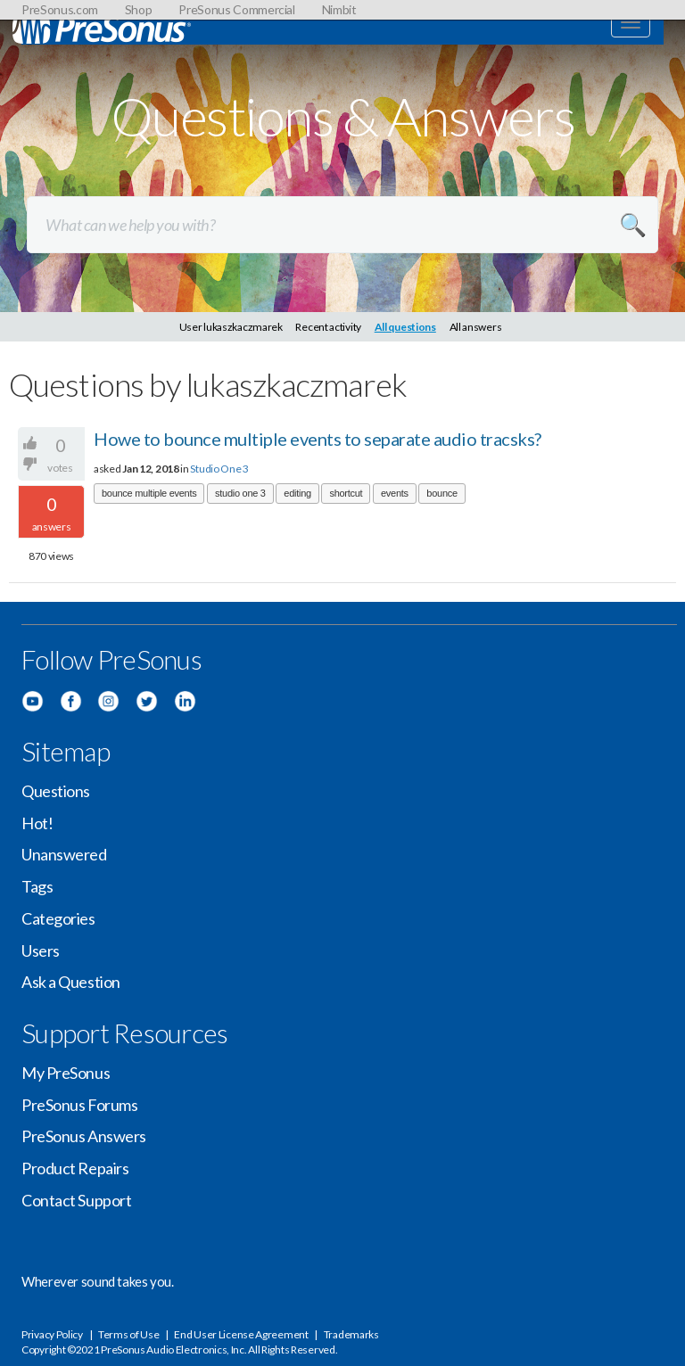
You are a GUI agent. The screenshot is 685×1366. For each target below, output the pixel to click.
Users (40, 950)
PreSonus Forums (79, 1105)
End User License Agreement (241, 1334)
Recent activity (328, 326)
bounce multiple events (149, 493)
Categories (58, 918)
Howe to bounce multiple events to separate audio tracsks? (317, 438)
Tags (37, 886)
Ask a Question (70, 982)
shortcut (345, 493)
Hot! (37, 823)
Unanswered (64, 854)
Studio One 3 (219, 468)
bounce (441, 493)
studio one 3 (240, 493)
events (395, 493)
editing (297, 493)
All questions (405, 326)
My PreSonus (65, 1072)
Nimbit (339, 9)
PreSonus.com (59, 9)
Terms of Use (128, 1334)
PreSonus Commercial (236, 9)
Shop (139, 9)
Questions (55, 791)
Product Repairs (74, 1168)
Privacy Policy (52, 1334)
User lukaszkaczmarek (231, 326)
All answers (476, 326)
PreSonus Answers (83, 1136)
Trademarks (351, 1334)
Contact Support (76, 1200)
